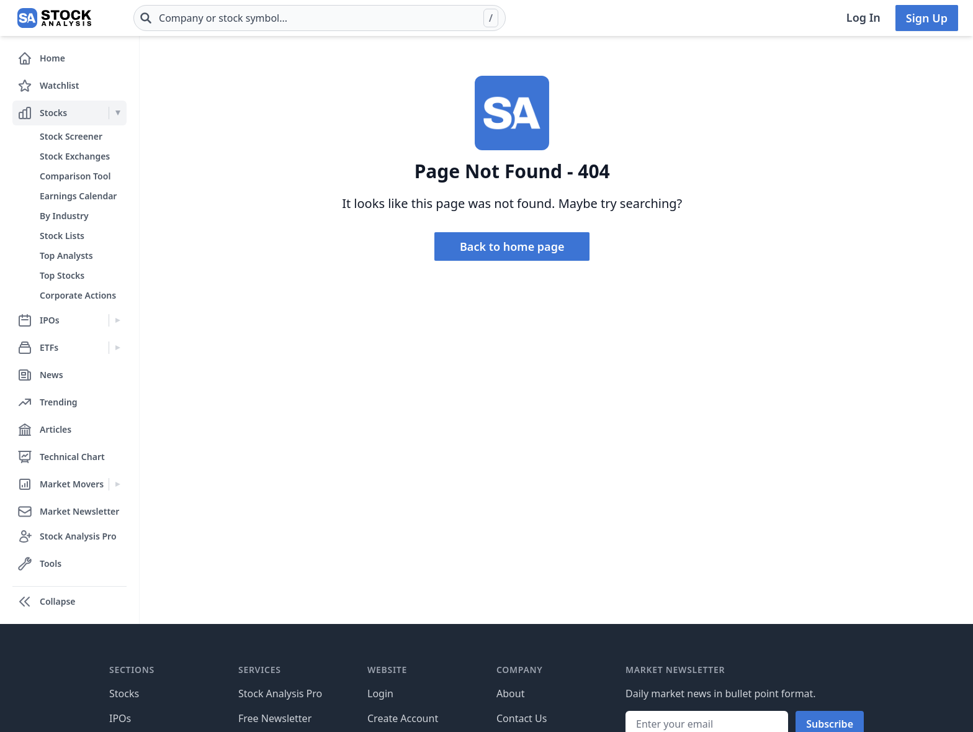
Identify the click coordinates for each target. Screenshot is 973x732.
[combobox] (319, 18)
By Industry (64, 216)
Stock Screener (71, 136)
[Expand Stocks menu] (118, 113)
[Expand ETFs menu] (118, 347)
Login (380, 693)
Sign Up (927, 18)
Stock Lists (62, 236)
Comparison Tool (75, 176)
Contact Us (521, 718)
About (510, 693)
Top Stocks (62, 275)
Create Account (402, 718)
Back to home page (512, 246)
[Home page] (54, 18)
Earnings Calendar (78, 196)
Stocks (124, 693)
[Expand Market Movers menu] (118, 484)
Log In (863, 17)
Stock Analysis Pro (280, 693)
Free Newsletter (275, 718)
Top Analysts (66, 255)
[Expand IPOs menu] (118, 320)
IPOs (120, 718)
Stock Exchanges (75, 156)
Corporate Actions (78, 295)
